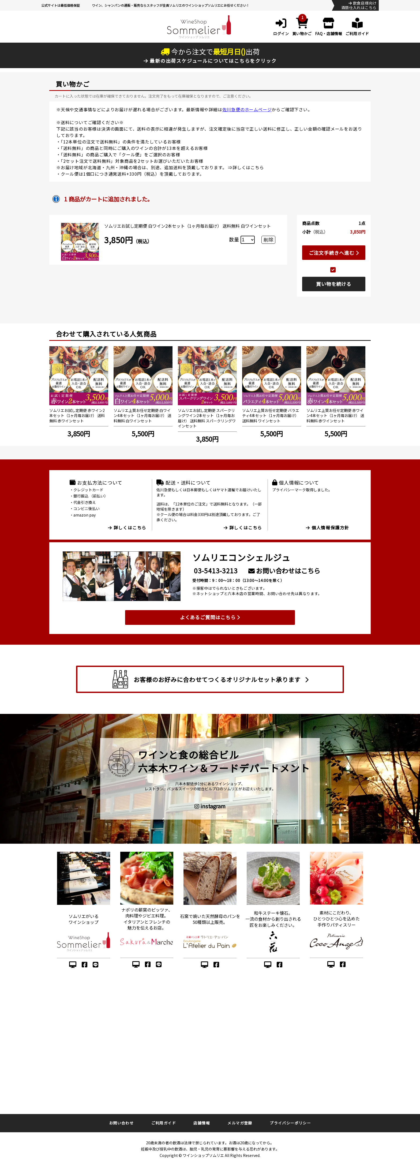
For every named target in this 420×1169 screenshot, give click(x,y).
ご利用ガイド (163, 1123)
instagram (210, 806)
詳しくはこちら (248, 167)
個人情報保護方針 (327, 527)
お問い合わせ (121, 1123)
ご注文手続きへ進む (334, 252)
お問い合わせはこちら (284, 570)
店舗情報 (201, 1123)
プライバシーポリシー (290, 1123)
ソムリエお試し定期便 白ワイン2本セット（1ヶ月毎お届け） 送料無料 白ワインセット (187, 226)
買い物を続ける (333, 283)
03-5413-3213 (216, 570)
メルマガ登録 (239, 1123)
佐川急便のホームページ (247, 109)
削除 (268, 239)
